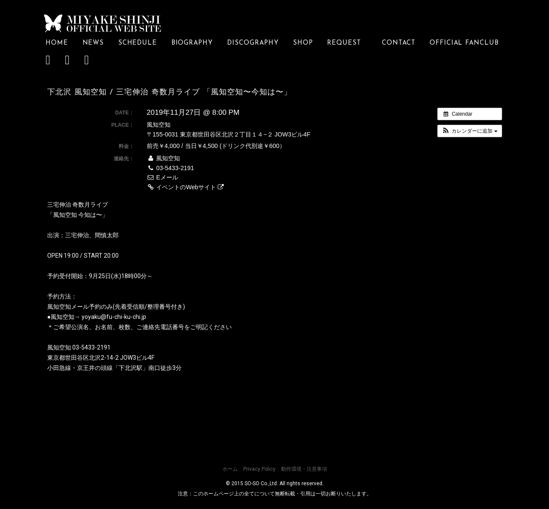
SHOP (303, 43)
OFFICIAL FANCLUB (464, 43)
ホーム (230, 469)
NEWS (93, 43)
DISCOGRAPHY (253, 43)
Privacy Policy (259, 469)
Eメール (162, 177)
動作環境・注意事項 (304, 469)
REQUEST (347, 43)
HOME (57, 43)
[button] (470, 130)
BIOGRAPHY (192, 43)
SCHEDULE (137, 43)
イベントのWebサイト (185, 186)
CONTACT (398, 43)
